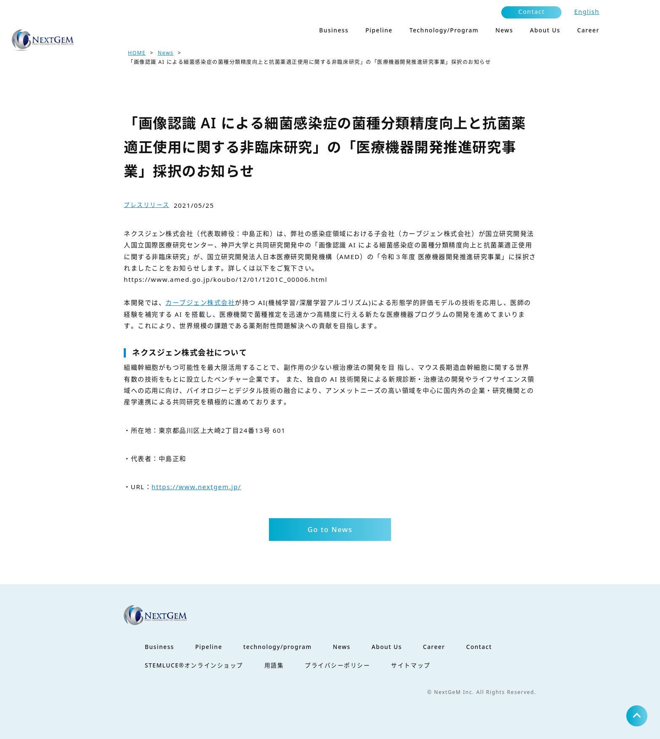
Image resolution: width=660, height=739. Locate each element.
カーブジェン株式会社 (200, 302)
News (165, 52)
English (586, 12)
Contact (531, 12)
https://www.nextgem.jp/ (196, 486)
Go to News (330, 529)
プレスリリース (147, 205)
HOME (137, 52)
